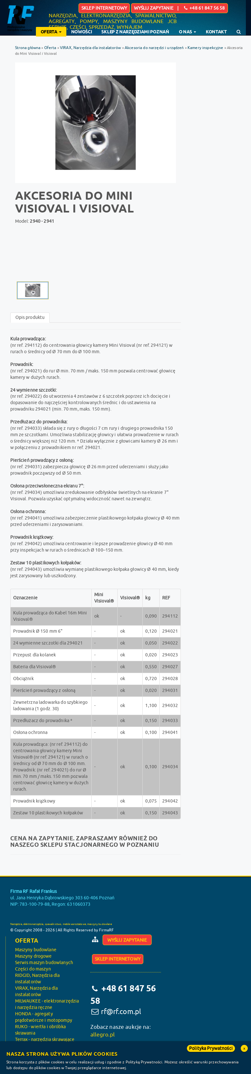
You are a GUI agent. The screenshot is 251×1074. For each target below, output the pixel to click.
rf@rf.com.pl (121, 1011)
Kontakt (216, 31)
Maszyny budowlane (35, 950)
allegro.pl (102, 1034)
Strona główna (28, 47)
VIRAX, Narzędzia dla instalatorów (91, 47)
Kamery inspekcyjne (205, 47)
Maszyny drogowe (33, 956)
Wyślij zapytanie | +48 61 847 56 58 (179, 8)
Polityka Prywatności (211, 1048)
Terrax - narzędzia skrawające (45, 1039)
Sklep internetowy (104, 8)
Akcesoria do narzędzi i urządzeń (155, 47)
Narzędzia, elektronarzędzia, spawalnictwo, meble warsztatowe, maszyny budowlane (61, 924)
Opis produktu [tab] (30, 317)
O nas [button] (187, 31)
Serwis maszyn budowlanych (44, 962)
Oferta (50, 47)
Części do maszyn (33, 969)
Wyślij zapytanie (127, 940)
